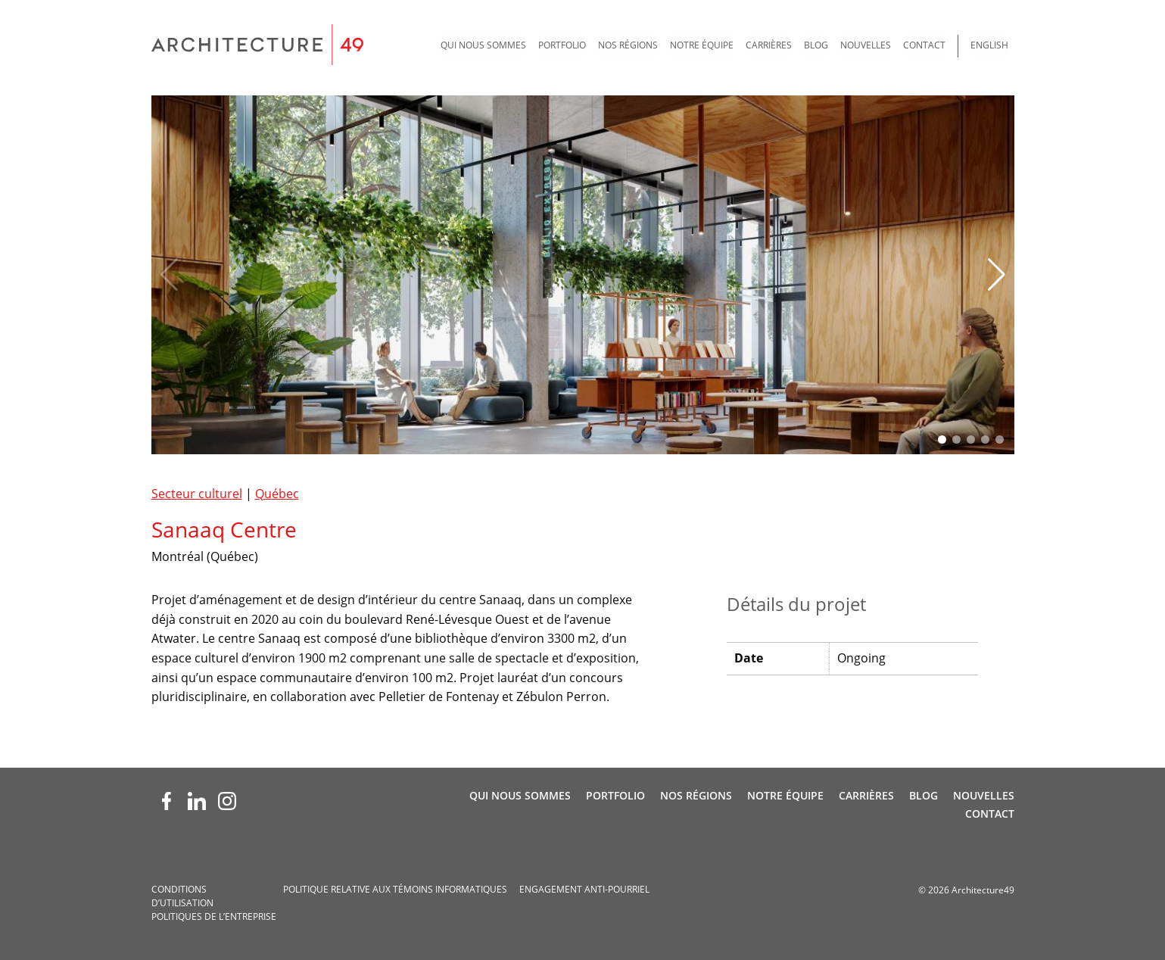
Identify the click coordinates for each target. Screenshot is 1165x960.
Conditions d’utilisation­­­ (182, 896)
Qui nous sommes (483, 45)
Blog (816, 45)
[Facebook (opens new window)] (166, 801)
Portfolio (562, 45)
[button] (996, 274)
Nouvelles (865, 45)
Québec (277, 493)
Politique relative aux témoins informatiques (395, 889)
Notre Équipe (702, 45)
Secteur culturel (196, 493)
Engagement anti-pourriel (584, 889)
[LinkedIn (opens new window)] (197, 801)
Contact (924, 45)
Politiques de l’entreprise (213, 916)
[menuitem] (483, 46)
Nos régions (628, 45)
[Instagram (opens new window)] (227, 801)
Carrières (769, 45)
